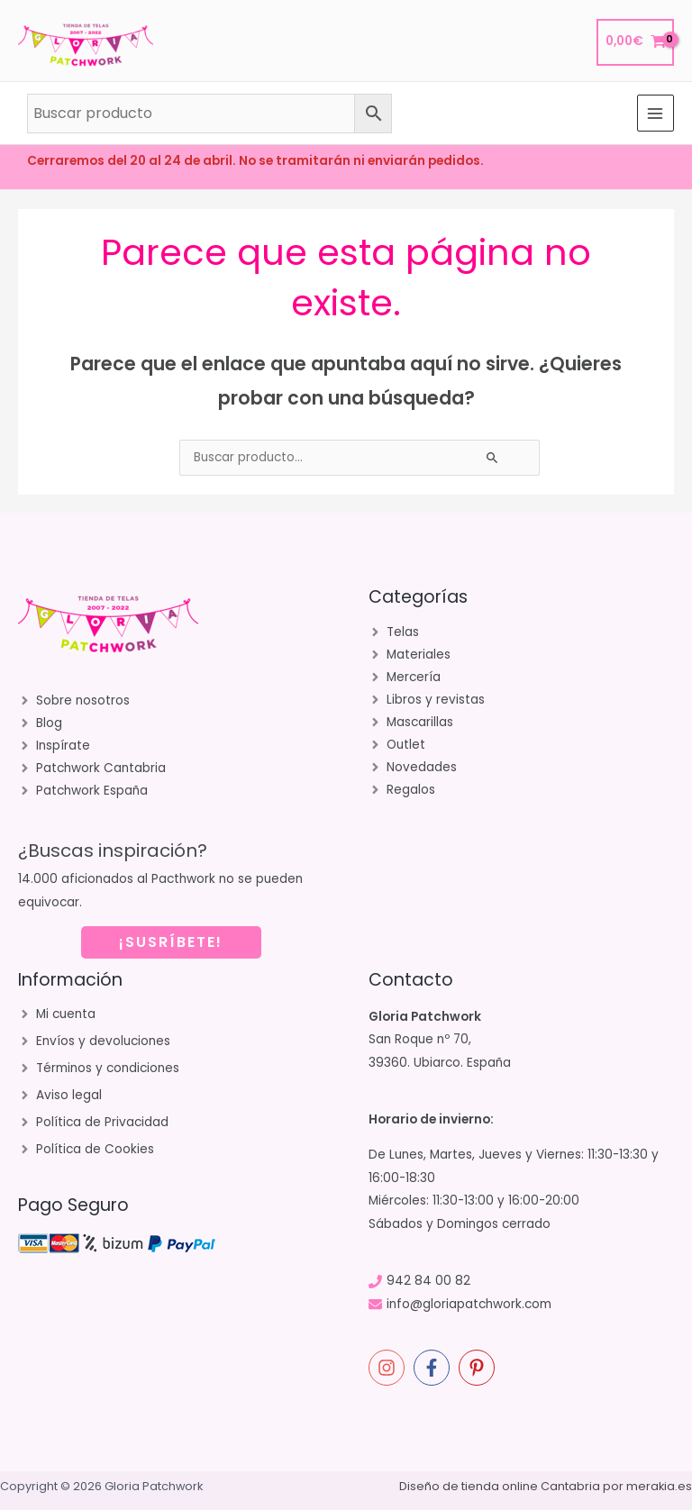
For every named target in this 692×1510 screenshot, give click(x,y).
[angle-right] (74, 701)
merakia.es (659, 1486)
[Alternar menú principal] (655, 113)
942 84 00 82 (428, 1280)
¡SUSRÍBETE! (171, 942)
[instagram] (389, 1368)
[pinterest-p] (479, 1368)
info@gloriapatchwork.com (469, 1304)
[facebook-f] (434, 1368)
